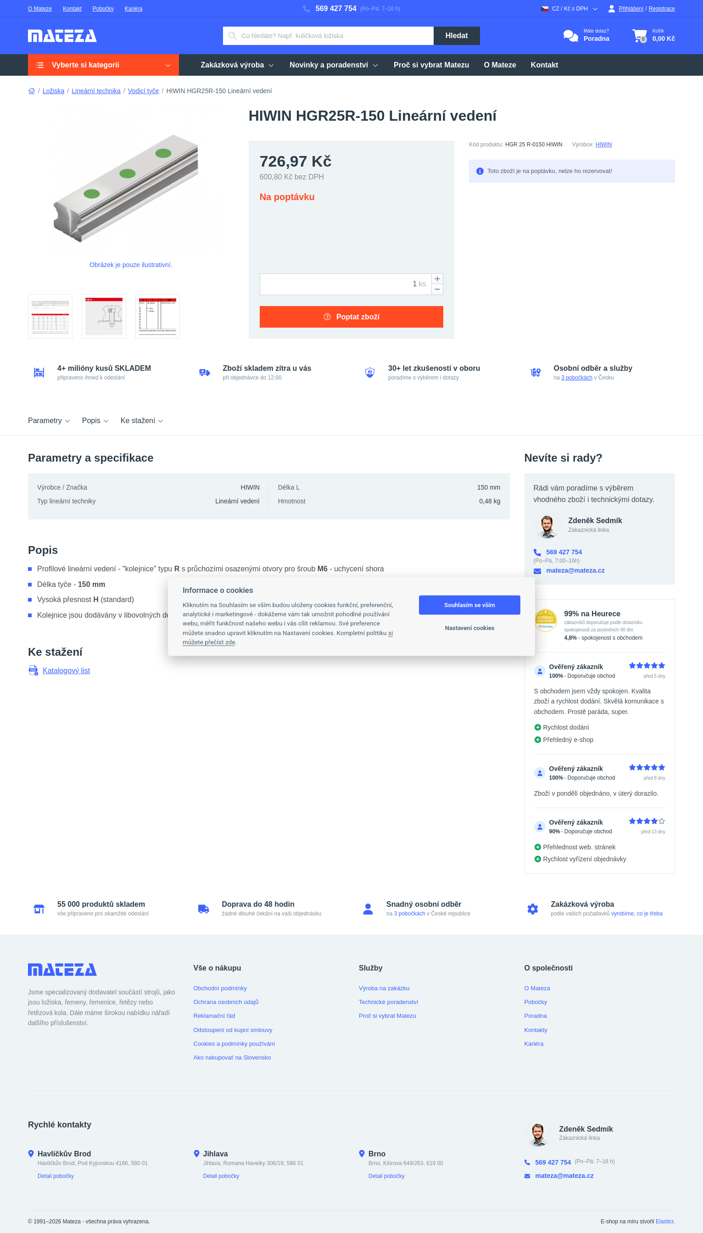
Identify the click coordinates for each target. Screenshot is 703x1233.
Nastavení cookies (470, 628)
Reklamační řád (214, 1015)
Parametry (49, 420)
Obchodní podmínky (220, 988)
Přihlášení (625, 8)
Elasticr (665, 1221)
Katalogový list (59, 670)
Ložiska (53, 91)
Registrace (662, 9)
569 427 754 (330, 8)
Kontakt (72, 9)
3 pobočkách (576, 377)
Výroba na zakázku (384, 988)
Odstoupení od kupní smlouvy (233, 1030)
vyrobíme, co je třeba (637, 913)
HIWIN (604, 144)
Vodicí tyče (143, 91)
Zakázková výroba (238, 65)
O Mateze (40, 9)
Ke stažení (143, 420)
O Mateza (537, 988)
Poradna (535, 1015)
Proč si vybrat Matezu (431, 65)
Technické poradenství (388, 1002)
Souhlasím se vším (469, 605)
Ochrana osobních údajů (226, 1002)
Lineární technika (96, 91)
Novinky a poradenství (334, 65)
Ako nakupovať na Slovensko (232, 1057)
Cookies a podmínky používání (234, 1043)
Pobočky (103, 9)
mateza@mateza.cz (569, 571)
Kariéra (134, 9)
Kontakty (536, 1030)
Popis (96, 420)
